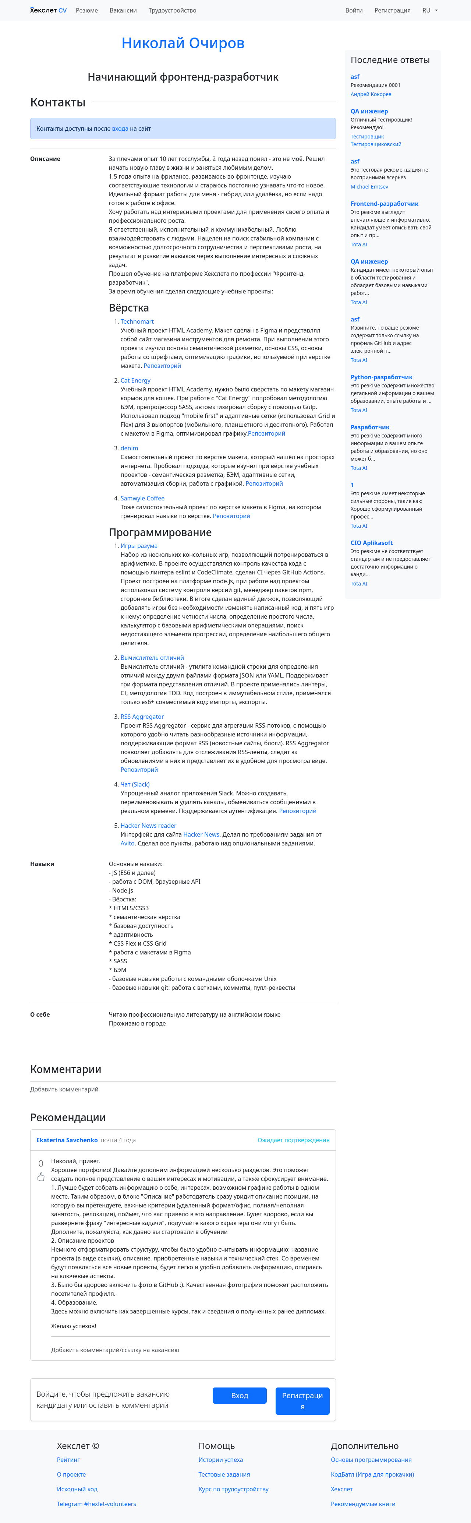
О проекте (71, 1474)
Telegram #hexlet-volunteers (96, 1504)
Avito (128, 843)
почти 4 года (118, 1140)
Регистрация (393, 10)
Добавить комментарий (64, 1089)
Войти (354, 10)
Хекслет (342, 1489)
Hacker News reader (149, 826)
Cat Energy (135, 380)
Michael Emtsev (369, 186)
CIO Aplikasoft (372, 543)
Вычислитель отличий (152, 658)
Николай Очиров (183, 42)
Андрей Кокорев (371, 94)
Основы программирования (371, 1460)
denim (129, 448)
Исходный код (77, 1489)
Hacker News (201, 834)
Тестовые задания (224, 1474)
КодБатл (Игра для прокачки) (372, 1474)
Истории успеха (221, 1460)
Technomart (137, 321)
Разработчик (370, 427)
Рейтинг (68, 1460)
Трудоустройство (172, 10)
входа (120, 128)
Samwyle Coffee (143, 498)
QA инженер (369, 111)
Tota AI (359, 244)
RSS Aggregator (142, 717)
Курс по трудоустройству (234, 1489)
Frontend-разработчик (384, 204)
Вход (239, 1395)
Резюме (87, 10)
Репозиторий (162, 366)
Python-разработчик (381, 377)
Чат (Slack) (135, 784)
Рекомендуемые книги (363, 1504)
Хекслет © (78, 1445)
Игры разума (139, 546)
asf (355, 77)
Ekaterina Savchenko (67, 1140)
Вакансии (123, 10)
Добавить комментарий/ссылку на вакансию (115, 1350)
